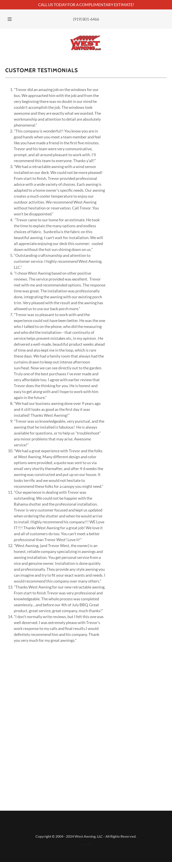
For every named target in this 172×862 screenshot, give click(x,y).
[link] (86, 43)
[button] (12, 19)
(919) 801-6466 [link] (86, 19)
